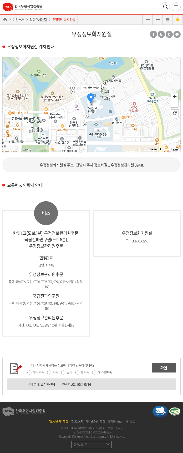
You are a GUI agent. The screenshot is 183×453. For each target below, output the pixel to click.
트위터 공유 (161, 34)
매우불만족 (104, 372)
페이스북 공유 (153, 34)
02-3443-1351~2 (84, 432)
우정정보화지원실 (63, 19)
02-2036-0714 (81, 384)
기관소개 (18, 19)
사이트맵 (130, 421)
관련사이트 (80, 444)
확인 (163, 368)
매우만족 (38, 372)
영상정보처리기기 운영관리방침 (88, 421)
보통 (69, 372)
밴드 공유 (169, 34)
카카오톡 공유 (177, 34)
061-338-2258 (140, 240)
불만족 (85, 372)
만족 (55, 372)
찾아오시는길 (38, 19)
